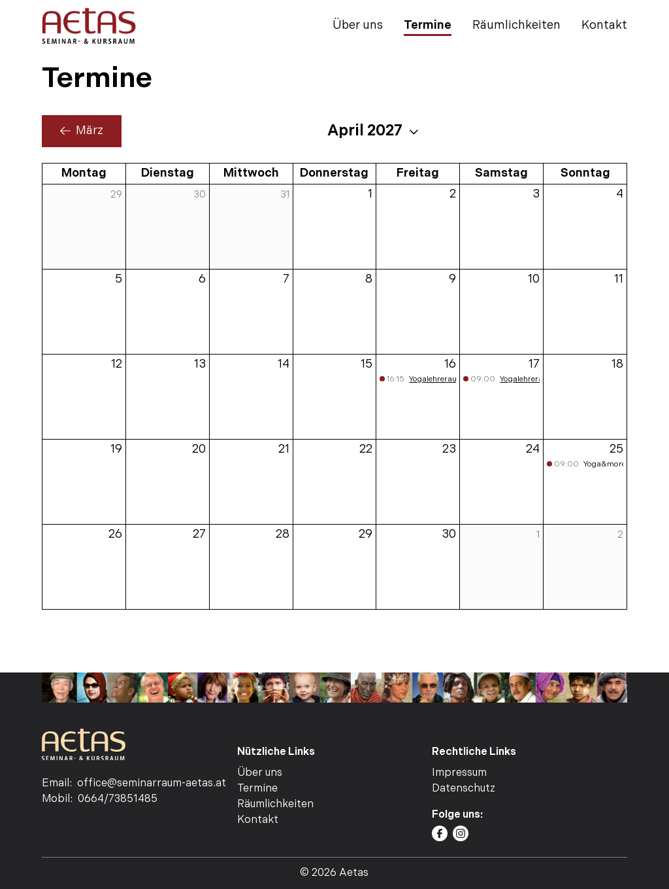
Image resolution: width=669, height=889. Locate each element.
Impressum (459, 773)
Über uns (358, 25)
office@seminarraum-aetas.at (151, 783)
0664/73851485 (117, 799)
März (81, 131)
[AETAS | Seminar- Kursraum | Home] (89, 26)
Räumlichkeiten (516, 25)
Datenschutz (463, 788)
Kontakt (604, 25)
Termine (427, 25)
